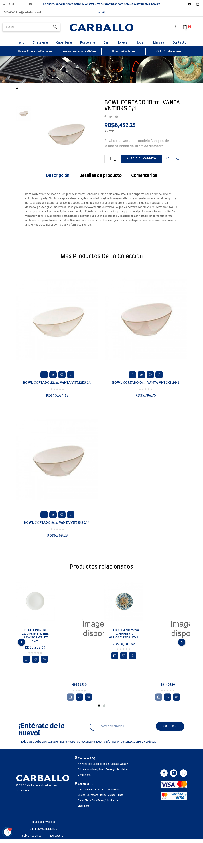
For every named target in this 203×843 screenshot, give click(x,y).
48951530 (79, 688)
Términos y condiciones (42, 832)
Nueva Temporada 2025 (79, 55)
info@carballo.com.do (29, 12)
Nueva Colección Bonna (35, 55)
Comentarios (144, 179)
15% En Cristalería (167, 55)
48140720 (167, 688)
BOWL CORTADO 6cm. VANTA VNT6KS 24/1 (145, 386)
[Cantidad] (111, 162)
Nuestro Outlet (123, 55)
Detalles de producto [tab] (100, 179)
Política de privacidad (42, 825)
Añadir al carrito (141, 162)
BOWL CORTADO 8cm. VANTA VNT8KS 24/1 (57, 526)
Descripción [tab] (57, 179)
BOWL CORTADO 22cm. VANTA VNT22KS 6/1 (57, 386)
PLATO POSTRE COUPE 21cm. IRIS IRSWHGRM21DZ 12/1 (35, 639)
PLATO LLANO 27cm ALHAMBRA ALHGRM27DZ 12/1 (123, 637)
